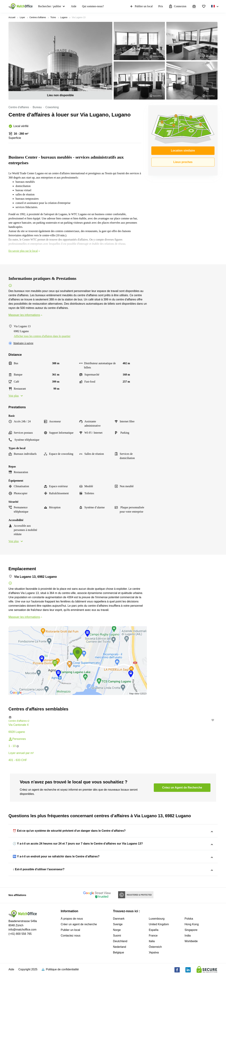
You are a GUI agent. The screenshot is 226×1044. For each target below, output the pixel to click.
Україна (154, 1020)
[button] (113, 717)
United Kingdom (159, 992)
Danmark (118, 987)
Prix (160, 6)
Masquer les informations (25, 314)
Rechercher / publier (49, 6)
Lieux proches (182, 162)
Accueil (11, 17)
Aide (73, 6)
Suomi (117, 1003)
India (188, 1003)
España (153, 998)
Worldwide (191, 1009)
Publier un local (141, 6)
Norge (117, 998)
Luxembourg (157, 987)
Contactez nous (70, 1003)
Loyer (22, 17)
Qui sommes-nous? (93, 6)
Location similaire (183, 150)
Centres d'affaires (37, 17)
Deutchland (120, 1009)
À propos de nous (72, 987)
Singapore (191, 998)
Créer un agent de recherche (79, 992)
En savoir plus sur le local (24, 250)
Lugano (63, 17)
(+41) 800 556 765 (20, 1002)
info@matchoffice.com (22, 997)
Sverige (118, 992)
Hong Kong (192, 992)
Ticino (53, 17)
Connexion (177, 6)
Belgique (118, 1020)
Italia (152, 1009)
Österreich (155, 1015)
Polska (189, 987)
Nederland (119, 1015)
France (153, 1003)
